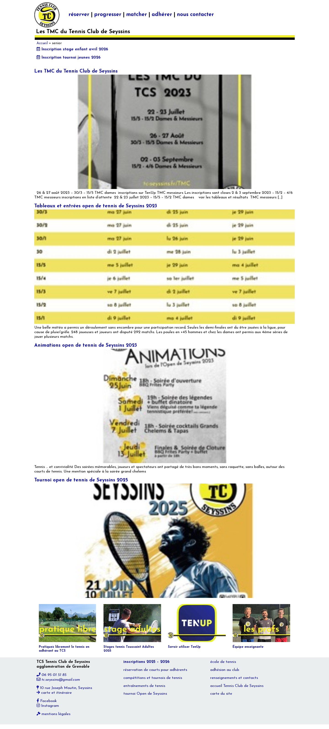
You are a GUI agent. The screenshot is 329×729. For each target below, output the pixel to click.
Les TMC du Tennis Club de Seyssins (76, 71)
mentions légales (53, 714)
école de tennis (223, 662)
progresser (107, 14)
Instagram (48, 706)
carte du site (221, 694)
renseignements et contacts (234, 678)
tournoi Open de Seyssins (145, 694)
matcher (136, 14)
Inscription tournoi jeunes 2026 (69, 57)
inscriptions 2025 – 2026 (146, 662)
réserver (79, 14)
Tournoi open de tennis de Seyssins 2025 (81, 480)
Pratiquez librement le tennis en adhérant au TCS (64, 649)
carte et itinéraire (54, 693)
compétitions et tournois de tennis (152, 678)
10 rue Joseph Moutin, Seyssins (64, 688)
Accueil (42, 43)
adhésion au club (224, 670)
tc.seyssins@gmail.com (58, 680)
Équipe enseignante (248, 647)
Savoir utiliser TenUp (184, 647)
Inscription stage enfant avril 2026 (72, 49)
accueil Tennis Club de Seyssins (236, 686)
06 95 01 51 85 (51, 675)
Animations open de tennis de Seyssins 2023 (85, 345)
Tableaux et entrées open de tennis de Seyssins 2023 (95, 206)
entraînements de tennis (144, 686)
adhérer (162, 14)
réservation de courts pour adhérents (155, 670)
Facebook (47, 701)
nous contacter (195, 14)
